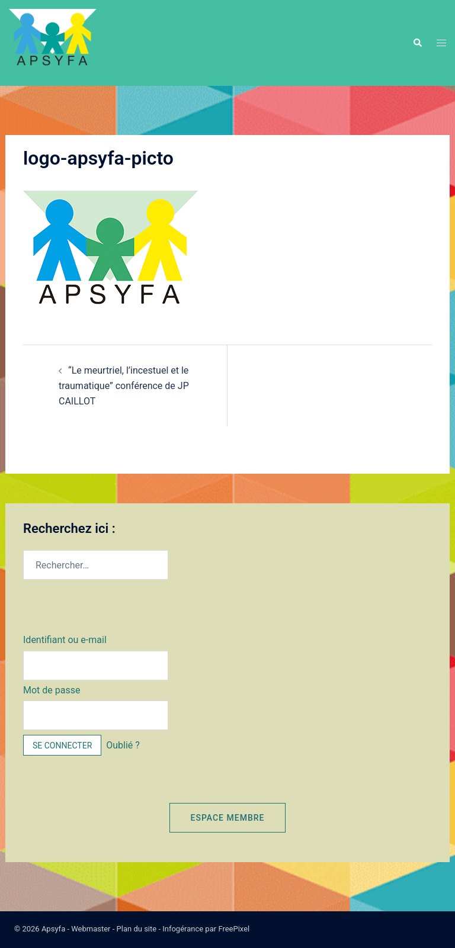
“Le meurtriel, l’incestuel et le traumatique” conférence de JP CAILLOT (124, 385)
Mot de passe (51, 690)
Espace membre (228, 817)
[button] (417, 42)
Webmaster (90, 928)
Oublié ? (123, 745)
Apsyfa (53, 928)
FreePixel (233, 928)
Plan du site (137, 928)
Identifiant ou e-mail (65, 639)
